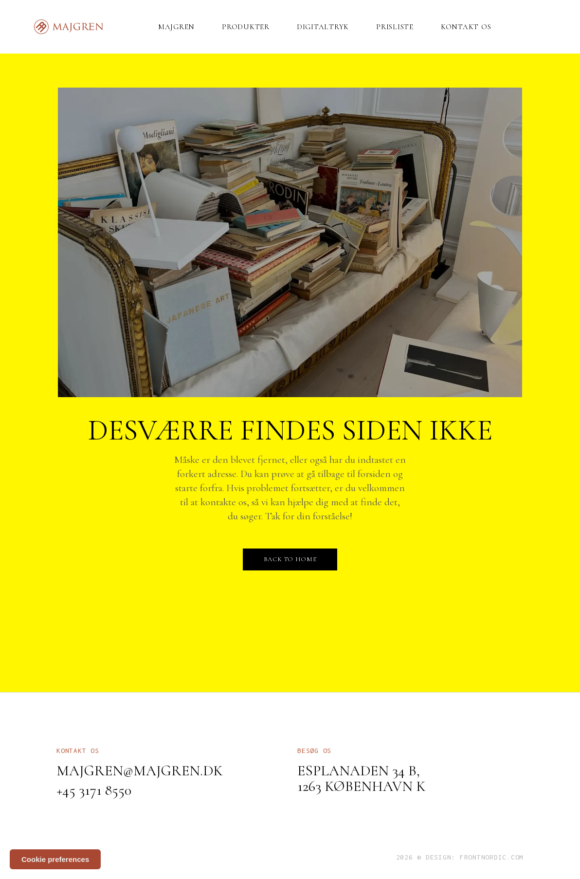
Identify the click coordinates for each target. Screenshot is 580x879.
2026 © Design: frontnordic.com (460, 857)
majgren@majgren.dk (139, 771)
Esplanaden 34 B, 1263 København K (361, 778)
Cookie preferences (55, 859)
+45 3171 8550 (93, 790)
